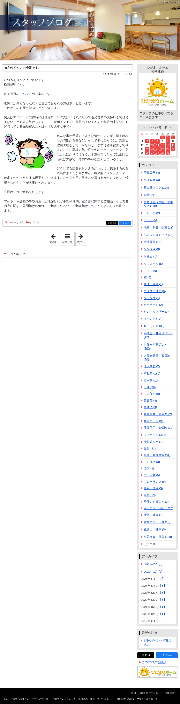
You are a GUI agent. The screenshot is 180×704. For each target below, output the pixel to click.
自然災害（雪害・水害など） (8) (158, 204)
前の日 (54, 237)
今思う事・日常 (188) (158, 536)
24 (173, 148)
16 (167, 145)
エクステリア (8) (155, 291)
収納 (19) (150, 495)
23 (167, 148)
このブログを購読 (154, 662)
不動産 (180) (152, 373)
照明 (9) (149, 468)
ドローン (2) (152, 213)
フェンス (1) (152, 298)
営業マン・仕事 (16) (157, 522)
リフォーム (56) (154, 263)
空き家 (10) (151, 380)
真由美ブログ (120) (156, 187)
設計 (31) (150, 448)
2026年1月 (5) (153, 571)
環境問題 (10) (153, 241)
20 (152, 148)
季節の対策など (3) (156, 501)
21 (157, 148)
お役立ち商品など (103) (155, 346)
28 (157, 152)
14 (157, 145)
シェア (126, 223)
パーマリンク (16, 222)
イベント (25, 94)
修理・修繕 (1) (153, 284)
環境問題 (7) (152, 366)
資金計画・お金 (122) (158, 414)
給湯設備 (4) (152, 180)
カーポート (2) (153, 304)
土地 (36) (150, 387)
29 (162, 152)
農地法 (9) (150, 407)
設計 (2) (149, 194)
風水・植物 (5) (153, 488)
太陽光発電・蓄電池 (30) (157, 357)
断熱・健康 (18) (154, 514)
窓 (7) (147, 277)
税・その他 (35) (154, 326)
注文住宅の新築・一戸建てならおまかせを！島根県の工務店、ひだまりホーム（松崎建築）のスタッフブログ (90, 30)
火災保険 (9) (152, 249)
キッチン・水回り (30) (158, 508)
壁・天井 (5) (152, 475)
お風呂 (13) (151, 256)
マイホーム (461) (155, 434)
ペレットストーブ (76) (158, 234)
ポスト (114, 223)
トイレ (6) (150, 270)
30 (167, 152)
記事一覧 (67, 242)
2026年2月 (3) (153, 564)
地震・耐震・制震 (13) (158, 227)
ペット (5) (150, 220)
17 (173, 145)
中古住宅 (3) (152, 461)
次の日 (82, 237)
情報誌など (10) (154, 441)
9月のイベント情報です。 (23, 68)
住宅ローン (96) (154, 421)
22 (162, 148)
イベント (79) (153, 318)
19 (147, 148)
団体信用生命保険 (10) (158, 427)
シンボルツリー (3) (156, 311)
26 (147, 152)
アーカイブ (149, 556)
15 (162, 145)
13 (152, 145)
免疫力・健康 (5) (155, 529)
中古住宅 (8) (152, 393)
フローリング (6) (155, 481)
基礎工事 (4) (152, 172)
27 (152, 152)
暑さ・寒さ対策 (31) (157, 455)
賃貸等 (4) (150, 400)
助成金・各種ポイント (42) (158, 335)
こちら (92, 206)
